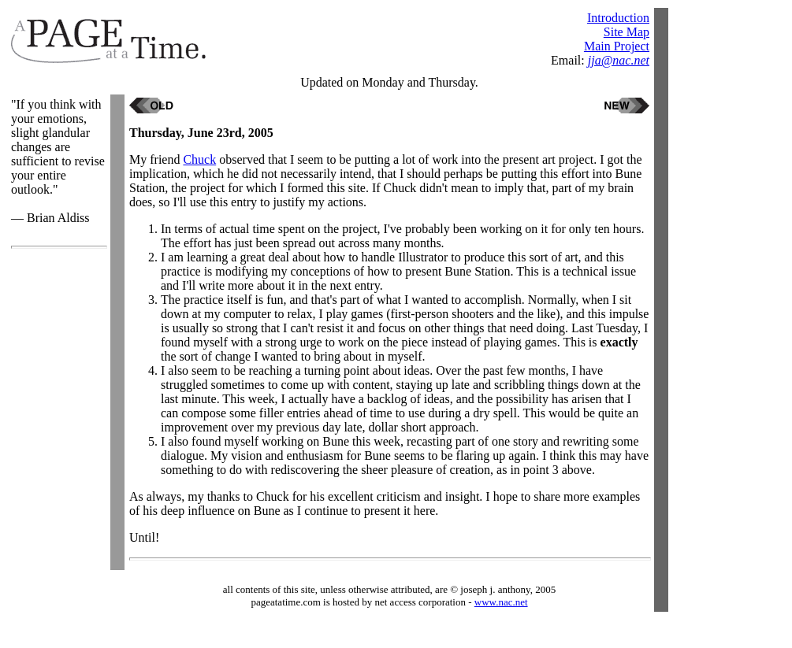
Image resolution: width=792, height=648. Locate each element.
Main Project (616, 46)
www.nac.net (501, 602)
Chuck (199, 159)
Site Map (626, 32)
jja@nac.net (618, 60)
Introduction (618, 17)
